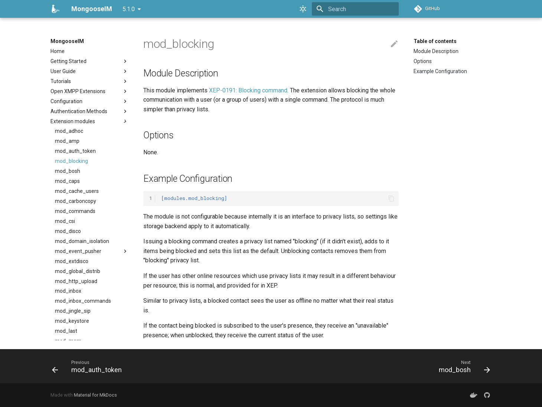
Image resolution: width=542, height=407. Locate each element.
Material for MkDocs (95, 395)
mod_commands (75, 211)
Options (423, 61)
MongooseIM (67, 41)
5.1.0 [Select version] (129, 9)
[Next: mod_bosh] (462, 366)
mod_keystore (72, 321)
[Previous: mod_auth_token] (89, 366)
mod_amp (67, 141)
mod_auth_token (75, 151)
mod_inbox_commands (83, 301)
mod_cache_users (77, 191)
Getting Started (89, 61)
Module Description (436, 51)
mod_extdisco (71, 261)
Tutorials (89, 81)
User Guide (89, 71)
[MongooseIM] (55, 8)
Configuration (89, 101)
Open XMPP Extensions (89, 91)
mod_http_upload (76, 281)
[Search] (355, 9)
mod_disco (68, 231)
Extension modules (89, 121)
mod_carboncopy (75, 201)
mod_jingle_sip (73, 311)
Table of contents (435, 41)
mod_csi (65, 221)
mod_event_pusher (91, 251)
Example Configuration (440, 71)
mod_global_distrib (77, 271)
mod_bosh (67, 171)
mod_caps (67, 181)
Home (57, 51)
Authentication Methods (89, 111)
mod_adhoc (69, 131)
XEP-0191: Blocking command (248, 90)
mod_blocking (71, 161)
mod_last (66, 331)
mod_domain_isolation (82, 241)
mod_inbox (68, 291)
